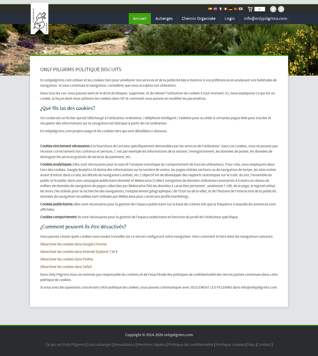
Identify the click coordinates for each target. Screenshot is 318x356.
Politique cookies (230, 344)
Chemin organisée (199, 18)
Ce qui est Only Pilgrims (65, 344)
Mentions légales (151, 344)
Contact (264, 344)
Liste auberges (99, 344)
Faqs (251, 344)
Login (230, 18)
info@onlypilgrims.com (265, 18)
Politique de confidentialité (190, 344)
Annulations (124, 344)
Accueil (139, 18)
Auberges (164, 18)
